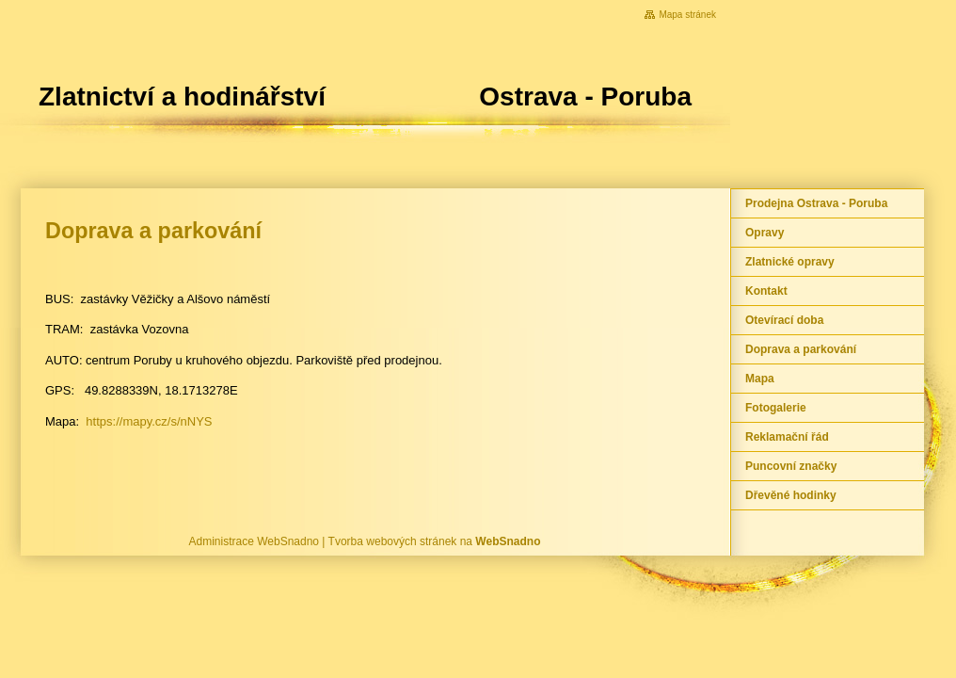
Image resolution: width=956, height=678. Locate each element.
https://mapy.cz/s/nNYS (149, 421)
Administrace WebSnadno (254, 541)
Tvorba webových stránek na (434, 541)
